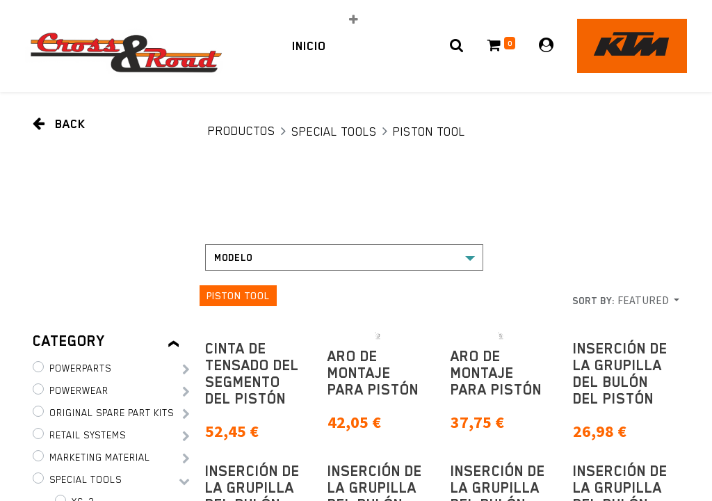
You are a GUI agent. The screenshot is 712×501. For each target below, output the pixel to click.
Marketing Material (99, 457)
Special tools (334, 131)
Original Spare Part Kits (111, 412)
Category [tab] (69, 341)
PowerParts (80, 368)
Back (59, 123)
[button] (353, 19)
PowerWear (78, 390)
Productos (241, 131)
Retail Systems (87, 434)
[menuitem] (309, 46)
